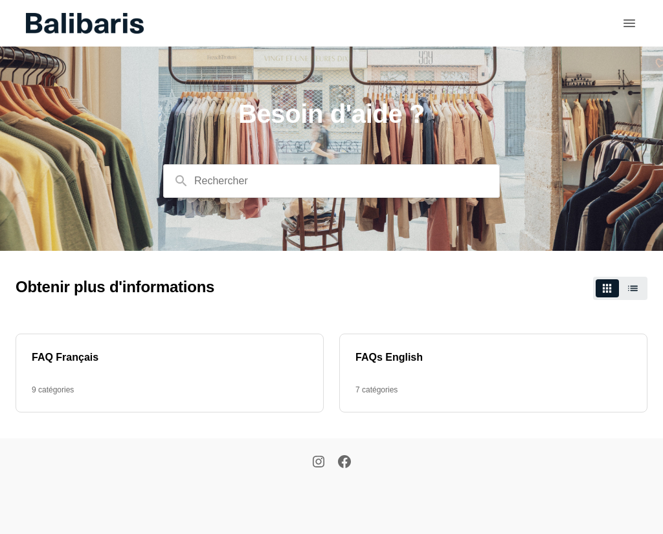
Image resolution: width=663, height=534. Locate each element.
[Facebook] (344, 463)
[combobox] (331, 181)
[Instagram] (318, 463)
